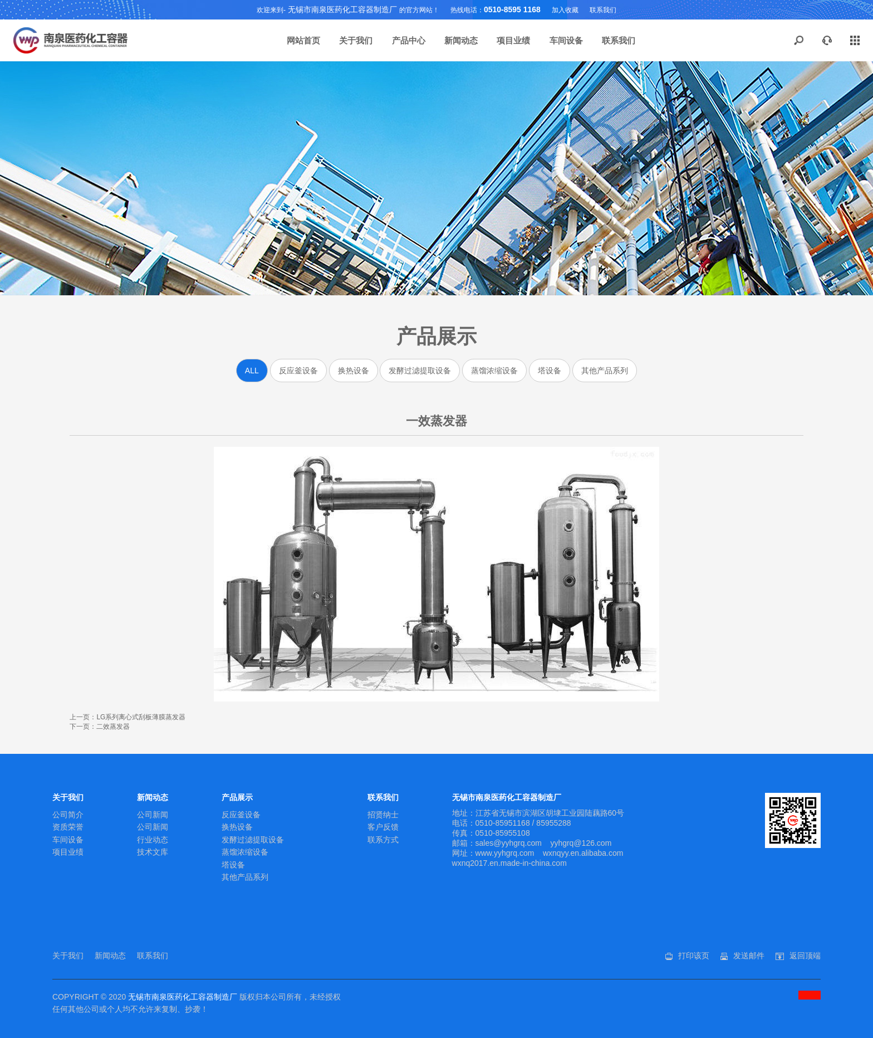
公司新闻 (152, 814)
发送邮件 (748, 955)
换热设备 (353, 370)
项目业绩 (513, 40)
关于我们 (355, 40)
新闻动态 (461, 40)
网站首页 (303, 40)
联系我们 (603, 10)
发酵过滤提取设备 (420, 370)
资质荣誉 (68, 826)
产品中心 (408, 40)
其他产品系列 (604, 370)
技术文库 (152, 851)
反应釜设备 (298, 370)
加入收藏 (565, 10)
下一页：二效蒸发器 (100, 726)
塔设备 (549, 370)
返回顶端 (805, 955)
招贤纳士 (383, 814)
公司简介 (68, 814)
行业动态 (152, 839)
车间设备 (566, 40)
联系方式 (383, 839)
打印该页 (693, 955)
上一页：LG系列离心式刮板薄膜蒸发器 (127, 717)
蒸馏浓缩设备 (494, 370)
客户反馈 (383, 826)
